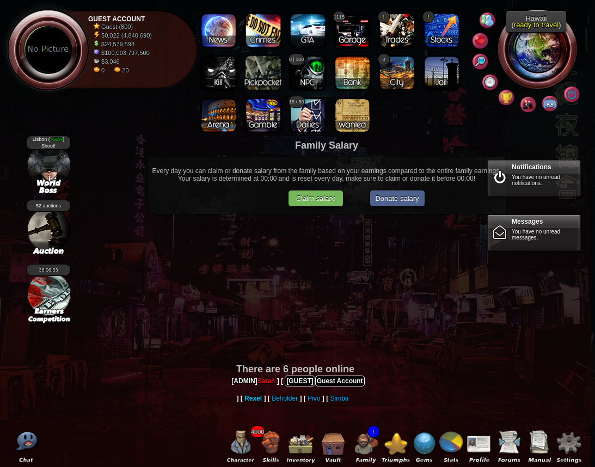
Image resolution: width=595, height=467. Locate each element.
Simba (339, 398)
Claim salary (315, 198)
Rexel (253, 398)
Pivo (314, 398)
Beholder (285, 398)
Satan (266, 381)
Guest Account (340, 381)
